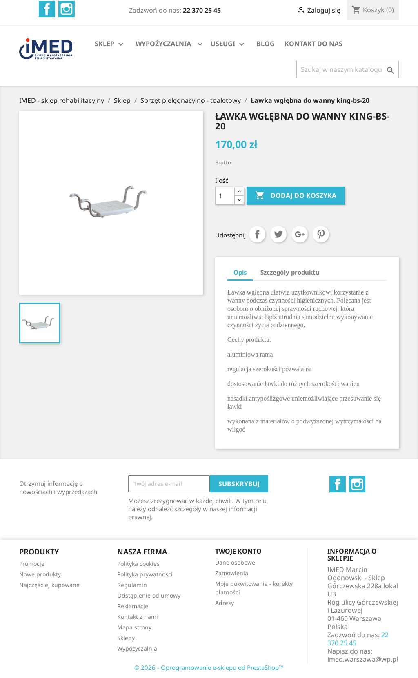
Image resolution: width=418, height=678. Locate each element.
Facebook (47, 9)
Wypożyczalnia (137, 648)
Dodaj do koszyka (295, 196)
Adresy (224, 603)
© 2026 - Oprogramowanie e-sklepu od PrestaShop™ (209, 667)
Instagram (66, 9)
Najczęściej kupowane (49, 585)
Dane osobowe (235, 562)
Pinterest (321, 234)
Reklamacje (132, 606)
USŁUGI (229, 44)
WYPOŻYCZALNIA (163, 43)
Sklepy (126, 638)
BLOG (265, 43)
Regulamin (132, 585)
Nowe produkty (40, 574)
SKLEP (110, 44)
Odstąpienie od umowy (148, 595)
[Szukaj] (347, 69)
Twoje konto (238, 551)
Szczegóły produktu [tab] (290, 272)
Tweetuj (278, 234)
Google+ (299, 234)
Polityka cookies (138, 563)
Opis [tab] (240, 272)
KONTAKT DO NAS (313, 43)
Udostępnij (257, 234)
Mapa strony (134, 627)
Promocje (31, 563)
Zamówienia (231, 573)
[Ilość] (225, 196)
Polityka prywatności (145, 574)
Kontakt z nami (137, 616)
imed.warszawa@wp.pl (362, 659)
